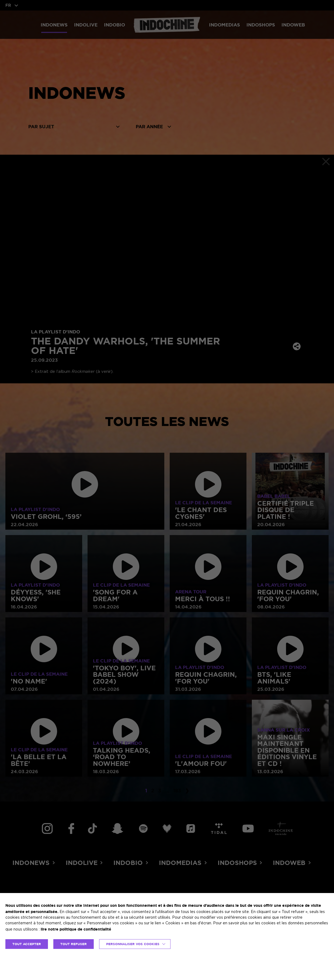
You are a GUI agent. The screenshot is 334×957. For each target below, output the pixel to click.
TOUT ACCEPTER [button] (26, 944)
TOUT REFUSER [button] (73, 944)
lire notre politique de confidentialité (76, 929)
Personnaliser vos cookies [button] (132, 944)
